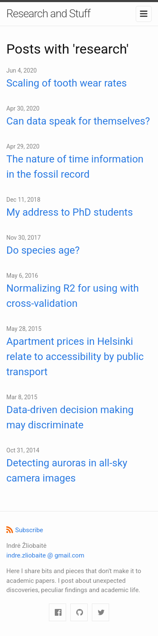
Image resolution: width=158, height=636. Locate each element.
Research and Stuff (48, 13)
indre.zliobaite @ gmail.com (45, 555)
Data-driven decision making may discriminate (70, 417)
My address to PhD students (69, 212)
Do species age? (43, 250)
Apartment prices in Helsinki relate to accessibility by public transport (75, 357)
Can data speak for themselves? (78, 121)
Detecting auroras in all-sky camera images (66, 470)
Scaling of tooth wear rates (66, 83)
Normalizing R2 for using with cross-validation (72, 295)
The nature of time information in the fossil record (75, 166)
